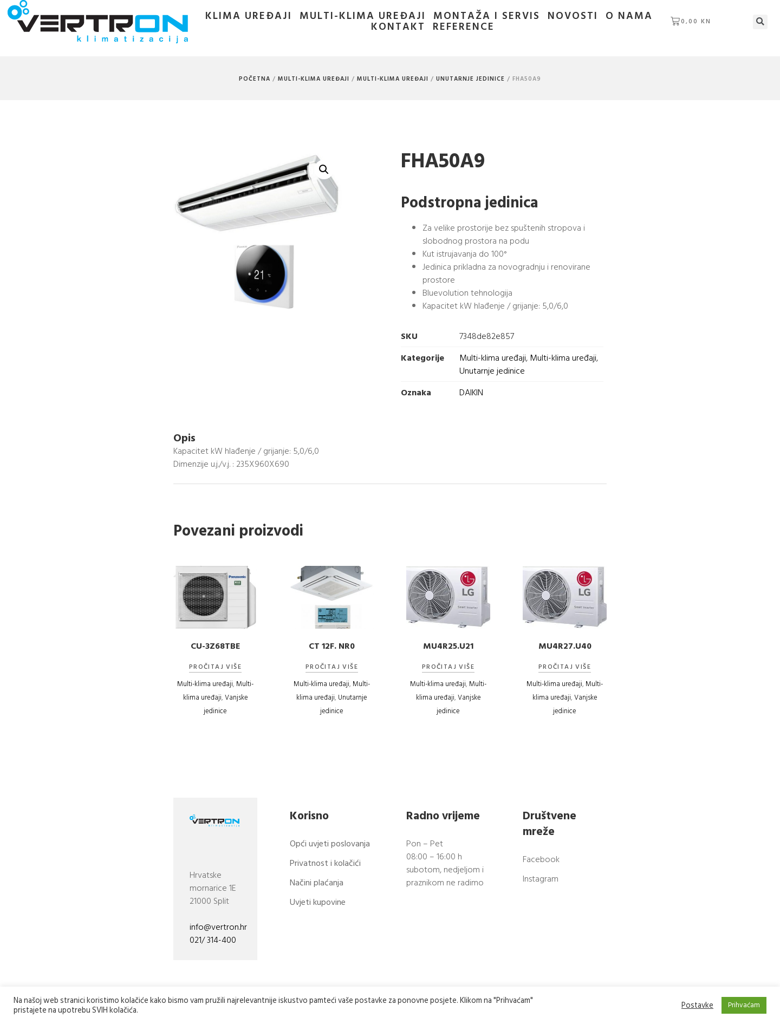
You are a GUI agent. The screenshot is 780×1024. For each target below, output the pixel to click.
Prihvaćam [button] (744, 1005)
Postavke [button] (697, 1005)
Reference (464, 27)
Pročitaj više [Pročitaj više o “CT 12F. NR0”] (332, 667)
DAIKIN (471, 393)
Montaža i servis (486, 16)
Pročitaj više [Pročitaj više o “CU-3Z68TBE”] (215, 667)
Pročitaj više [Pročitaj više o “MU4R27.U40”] (564, 667)
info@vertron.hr (218, 927)
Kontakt (398, 27)
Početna (254, 79)
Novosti (573, 16)
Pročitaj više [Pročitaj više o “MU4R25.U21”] (448, 667)
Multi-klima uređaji (363, 16)
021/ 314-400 (213, 940)
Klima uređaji (248, 16)
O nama (629, 16)
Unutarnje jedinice (470, 79)
